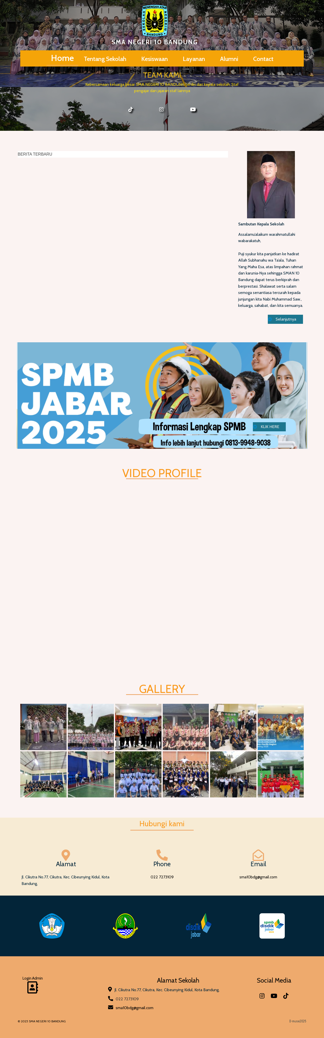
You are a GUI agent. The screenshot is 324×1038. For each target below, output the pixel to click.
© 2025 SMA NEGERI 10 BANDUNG (42, 1021)
